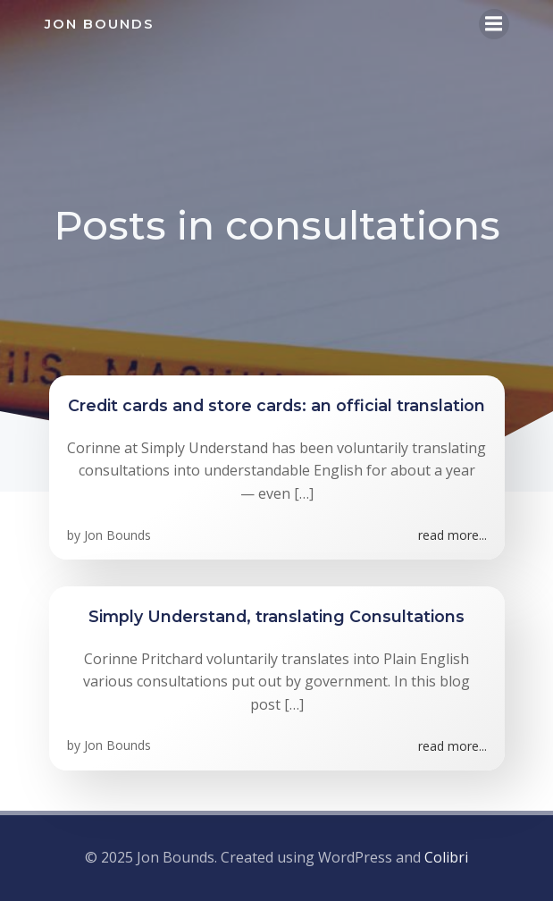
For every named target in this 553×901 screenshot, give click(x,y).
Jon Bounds (117, 534)
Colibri (446, 857)
